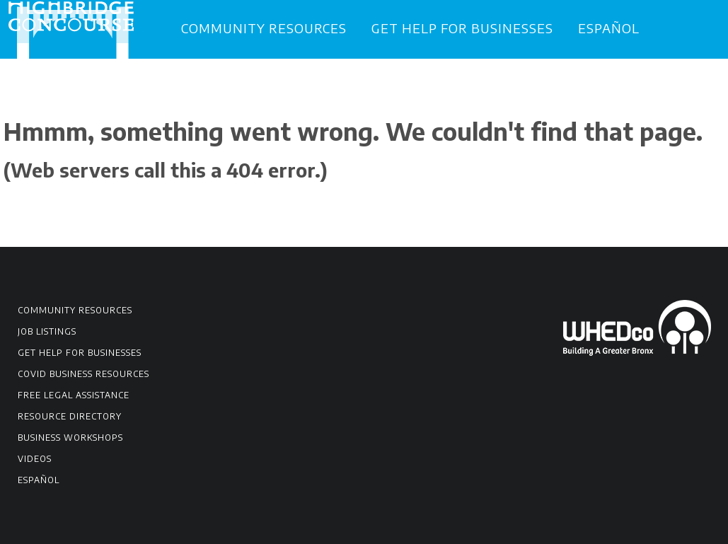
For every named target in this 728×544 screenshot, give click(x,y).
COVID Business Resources (83, 374)
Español (609, 28)
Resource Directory (70, 416)
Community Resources (264, 28)
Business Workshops (70, 437)
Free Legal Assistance (73, 395)
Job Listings (47, 331)
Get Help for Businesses (462, 28)
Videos (35, 458)
